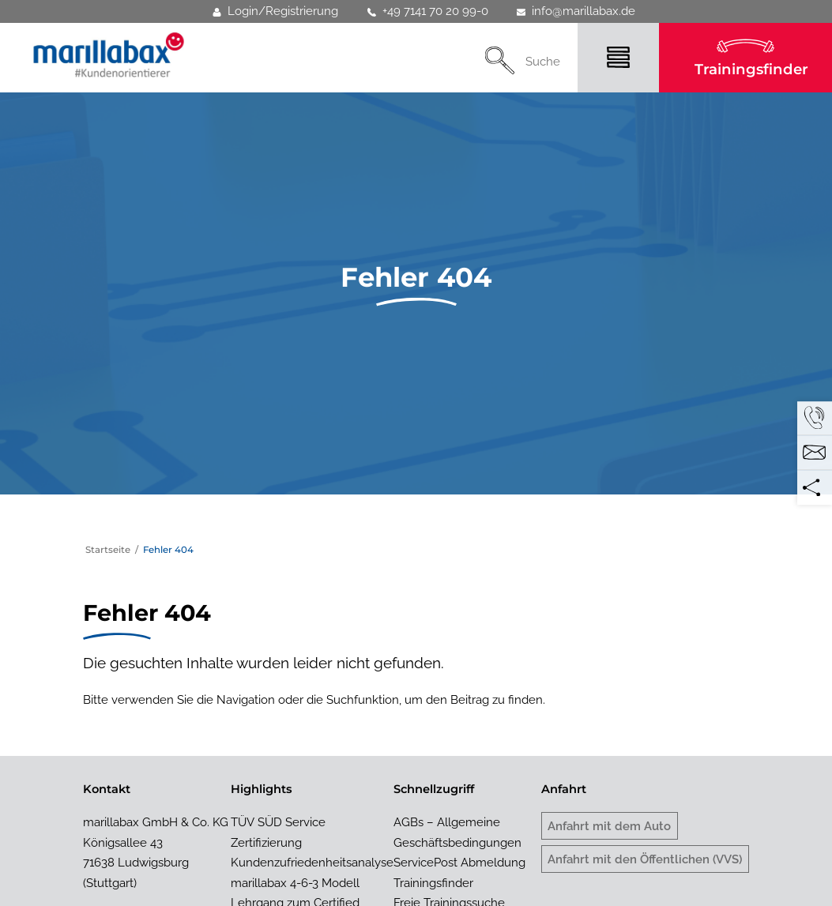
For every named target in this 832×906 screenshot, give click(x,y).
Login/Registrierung (275, 11)
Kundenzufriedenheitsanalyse (312, 862)
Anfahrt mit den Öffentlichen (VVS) (645, 859)
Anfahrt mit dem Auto (609, 826)
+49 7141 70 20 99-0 (427, 11)
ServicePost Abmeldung (459, 862)
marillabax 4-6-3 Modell (295, 882)
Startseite (107, 549)
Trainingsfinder (751, 69)
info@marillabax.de (576, 11)
